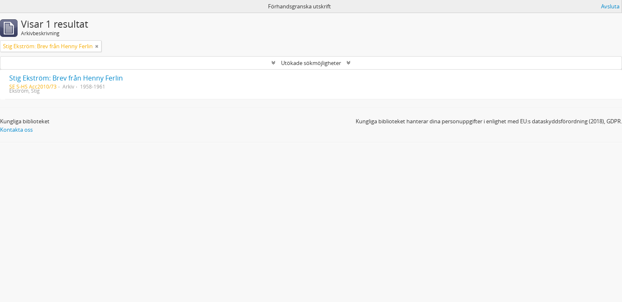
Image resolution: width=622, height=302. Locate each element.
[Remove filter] (97, 46)
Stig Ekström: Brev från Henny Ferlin (66, 78)
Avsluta (610, 6)
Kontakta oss (16, 129)
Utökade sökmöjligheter (311, 63)
